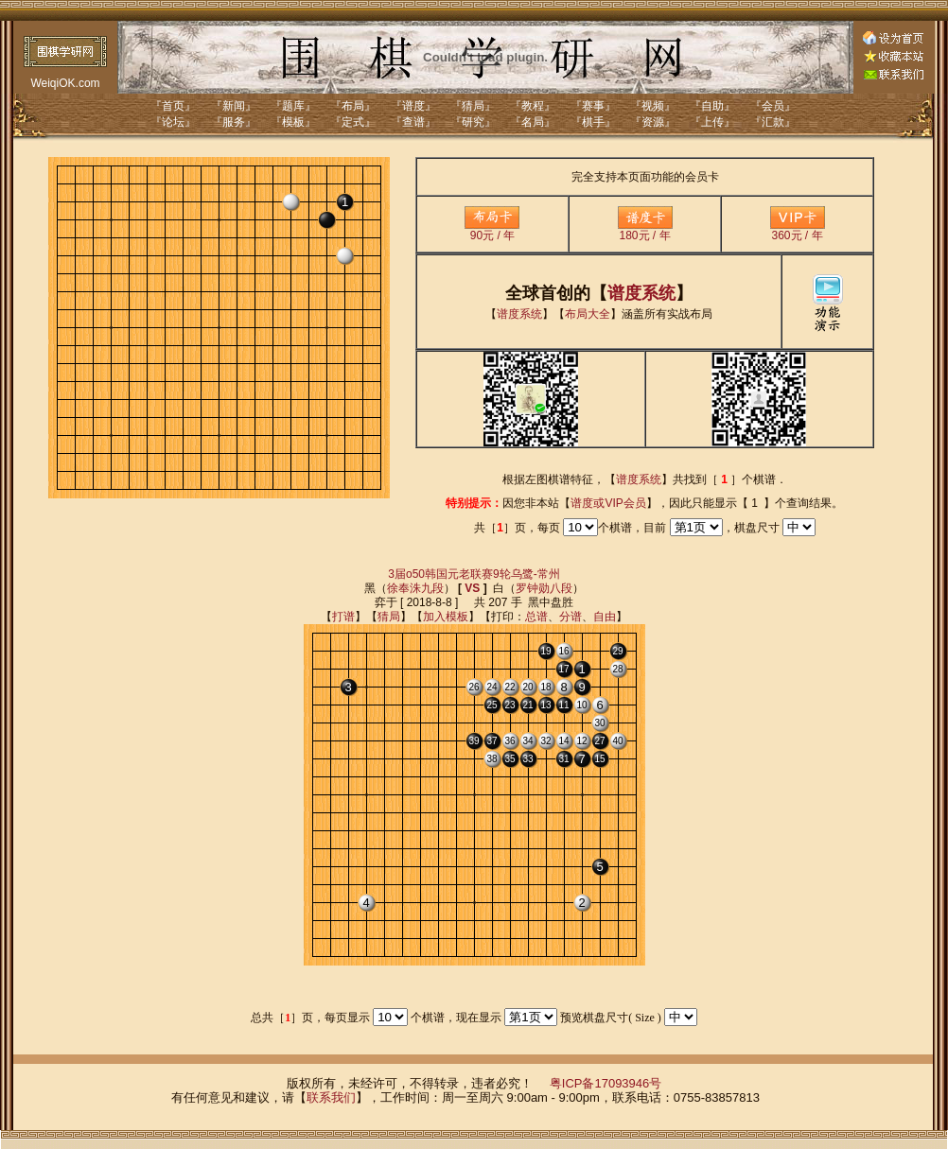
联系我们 (331, 1097)
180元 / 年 (645, 230)
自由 (604, 616)
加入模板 (445, 616)
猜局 (388, 616)
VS (472, 588)
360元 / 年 (797, 230)
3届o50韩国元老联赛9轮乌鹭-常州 (473, 574)
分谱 (570, 616)
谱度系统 (641, 293)
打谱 (343, 616)
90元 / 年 (492, 230)
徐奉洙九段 (415, 588)
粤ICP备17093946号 (606, 1083)
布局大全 (587, 314)
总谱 (536, 616)
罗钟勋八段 (544, 588)
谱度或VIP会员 (608, 503)
